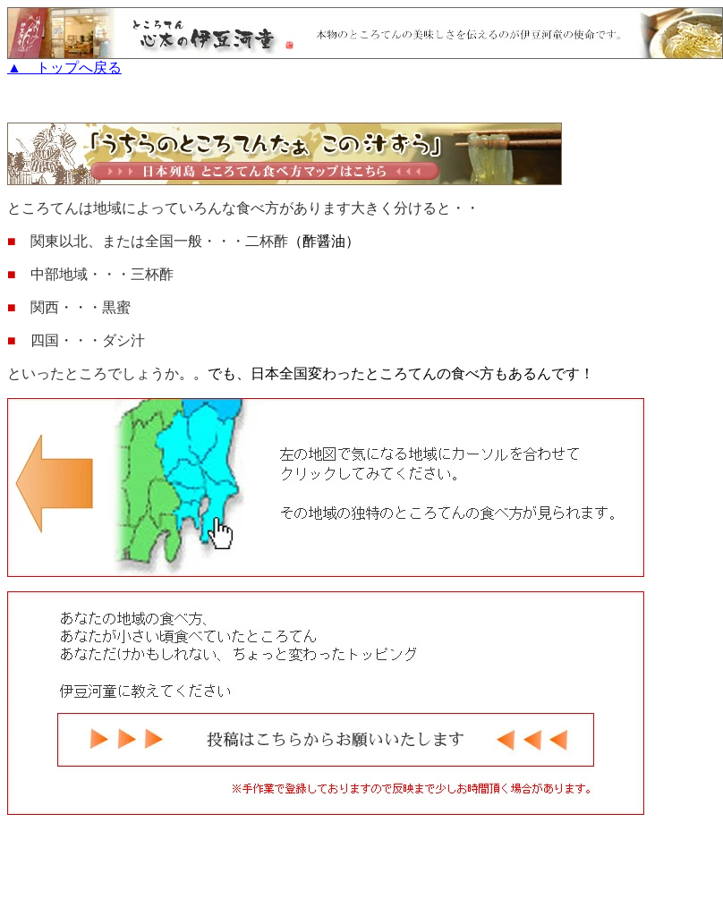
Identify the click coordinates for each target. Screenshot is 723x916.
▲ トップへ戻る (365, 61)
